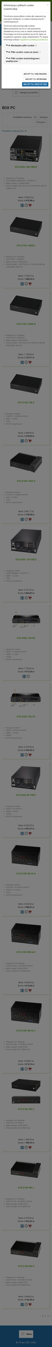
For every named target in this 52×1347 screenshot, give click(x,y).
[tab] (26, 45)
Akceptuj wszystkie (35, 84)
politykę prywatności (39, 40)
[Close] (47, 4)
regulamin (24, 40)
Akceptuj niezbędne (35, 74)
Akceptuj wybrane (36, 79)
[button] (20, 45)
